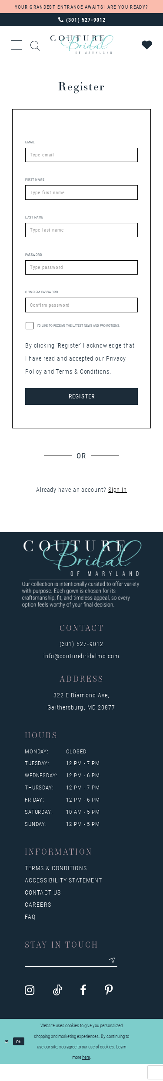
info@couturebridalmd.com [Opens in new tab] (81, 671)
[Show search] (36, 44)
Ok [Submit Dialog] (21, 1058)
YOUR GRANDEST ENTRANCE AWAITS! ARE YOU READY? (81, 6)
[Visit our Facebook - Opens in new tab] (83, 1008)
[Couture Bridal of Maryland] (81, 44)
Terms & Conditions (56, 883)
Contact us (43, 907)
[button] (17, 45)
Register (82, 410)
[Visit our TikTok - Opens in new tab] (57, 1008)
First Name (34, 182)
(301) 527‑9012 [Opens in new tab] (81, 659)
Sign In (117, 505)
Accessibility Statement (63, 895)
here (86, 1074)
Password (33, 262)
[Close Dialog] (7, 1058)
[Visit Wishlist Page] (147, 45)
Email (30, 142)
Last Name (34, 222)
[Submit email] (128, 977)
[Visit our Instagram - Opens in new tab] (29, 1008)
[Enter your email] (79, 977)
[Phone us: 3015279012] (81, 19)
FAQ (30, 932)
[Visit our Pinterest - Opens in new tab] (109, 1008)
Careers (38, 919)
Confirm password (41, 302)
